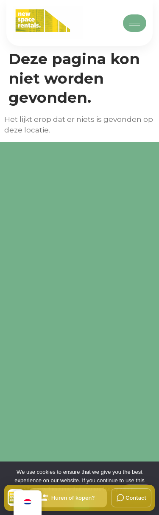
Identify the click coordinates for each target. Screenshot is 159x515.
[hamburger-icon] (134, 23)
